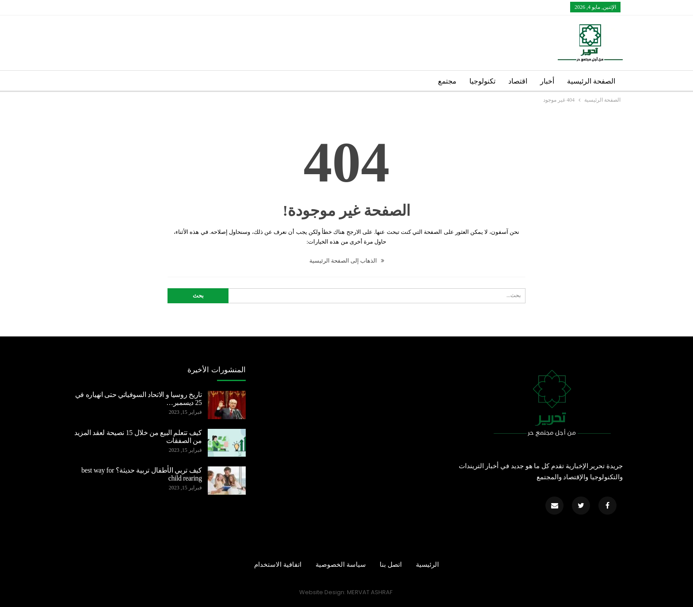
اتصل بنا (391, 564)
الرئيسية (427, 564)
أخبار (547, 81)
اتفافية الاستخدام (277, 564)
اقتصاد (517, 81)
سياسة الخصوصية (341, 564)
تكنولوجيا (482, 81)
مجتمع (447, 81)
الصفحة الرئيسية (591, 81)
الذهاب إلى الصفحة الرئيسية (346, 260)
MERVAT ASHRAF (369, 592)
